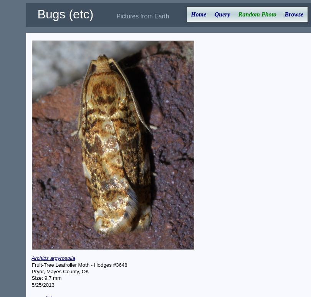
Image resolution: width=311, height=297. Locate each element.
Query (222, 14)
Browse (294, 14)
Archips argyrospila (53, 258)
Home (198, 14)
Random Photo (257, 14)
